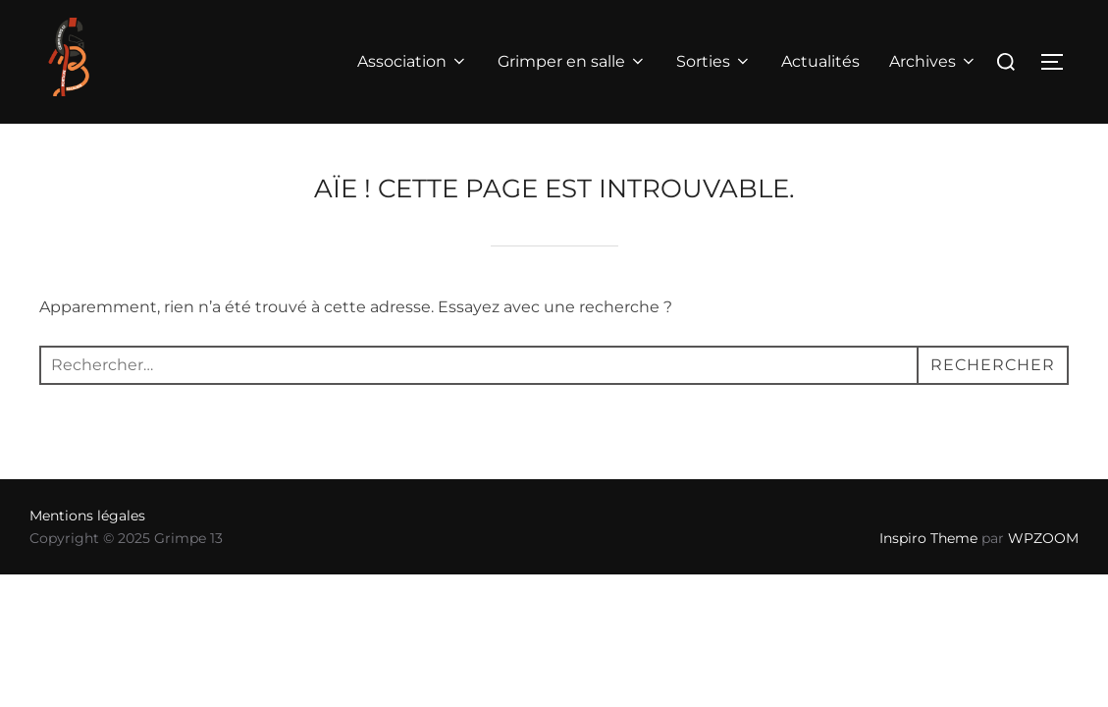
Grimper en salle (572, 61)
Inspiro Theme (928, 538)
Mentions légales (87, 515)
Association (412, 61)
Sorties (714, 61)
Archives (933, 61)
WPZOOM (1043, 538)
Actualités (820, 61)
